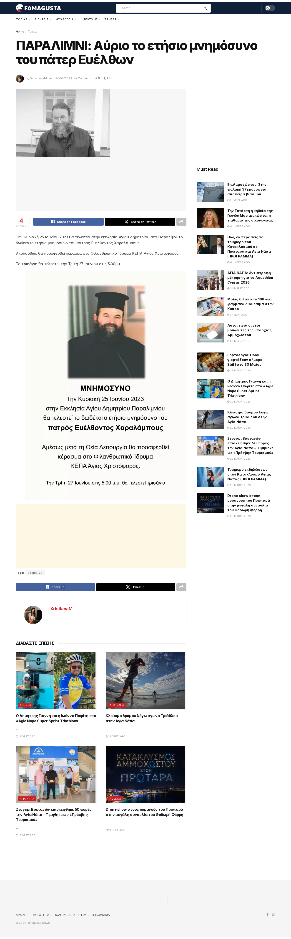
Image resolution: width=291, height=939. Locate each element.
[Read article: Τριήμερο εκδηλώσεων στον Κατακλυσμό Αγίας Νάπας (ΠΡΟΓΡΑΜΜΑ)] (210, 477)
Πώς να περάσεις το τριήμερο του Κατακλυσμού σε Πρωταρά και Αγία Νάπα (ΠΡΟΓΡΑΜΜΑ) (249, 246)
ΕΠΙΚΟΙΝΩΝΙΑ (101, 916)
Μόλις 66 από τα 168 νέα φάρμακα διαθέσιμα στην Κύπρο (250, 304)
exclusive (35, 573)
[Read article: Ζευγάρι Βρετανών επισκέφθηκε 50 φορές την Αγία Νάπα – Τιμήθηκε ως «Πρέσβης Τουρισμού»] (56, 776)
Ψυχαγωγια (64, 19)
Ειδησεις (41, 19)
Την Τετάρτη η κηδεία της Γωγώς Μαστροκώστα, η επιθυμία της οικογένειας (250, 215)
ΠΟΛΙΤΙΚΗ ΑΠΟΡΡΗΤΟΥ (70, 916)
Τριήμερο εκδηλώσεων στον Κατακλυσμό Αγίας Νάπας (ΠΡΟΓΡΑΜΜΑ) (249, 474)
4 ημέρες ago (238, 226)
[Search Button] (206, 8)
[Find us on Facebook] (267, 916)
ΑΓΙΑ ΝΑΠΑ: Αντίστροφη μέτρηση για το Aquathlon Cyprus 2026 (250, 277)
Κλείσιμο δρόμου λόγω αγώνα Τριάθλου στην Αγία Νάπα (247, 417)
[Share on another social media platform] (181, 222)
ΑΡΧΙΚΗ (21, 916)
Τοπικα (22, 19)
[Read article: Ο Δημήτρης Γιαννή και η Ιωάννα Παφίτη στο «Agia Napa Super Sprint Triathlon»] (56, 683)
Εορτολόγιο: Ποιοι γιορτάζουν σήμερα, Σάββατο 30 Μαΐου (245, 360)
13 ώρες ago (115, 738)
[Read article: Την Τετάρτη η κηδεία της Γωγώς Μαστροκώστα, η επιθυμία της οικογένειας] (210, 218)
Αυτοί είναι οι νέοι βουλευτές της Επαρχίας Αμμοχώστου (249, 330)
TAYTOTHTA (40, 916)
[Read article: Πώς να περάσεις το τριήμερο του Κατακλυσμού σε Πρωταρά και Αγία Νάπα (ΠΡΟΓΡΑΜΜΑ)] (210, 244)
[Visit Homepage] (38, 8)
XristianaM (38, 78)
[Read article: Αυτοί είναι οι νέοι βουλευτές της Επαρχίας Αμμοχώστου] (210, 332)
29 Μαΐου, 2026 (239, 370)
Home (20, 31)
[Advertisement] (101, 537)
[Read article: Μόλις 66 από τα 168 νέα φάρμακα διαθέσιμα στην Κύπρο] (210, 306)
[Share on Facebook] (68, 222)
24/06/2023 (63, 78)
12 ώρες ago (25, 738)
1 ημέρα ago (237, 200)
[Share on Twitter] (140, 222)
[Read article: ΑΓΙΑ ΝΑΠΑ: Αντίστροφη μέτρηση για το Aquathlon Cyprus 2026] (210, 280)
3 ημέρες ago (238, 288)
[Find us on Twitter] (273, 916)
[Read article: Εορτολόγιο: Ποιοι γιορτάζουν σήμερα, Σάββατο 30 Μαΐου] (210, 362)
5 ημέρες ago (238, 340)
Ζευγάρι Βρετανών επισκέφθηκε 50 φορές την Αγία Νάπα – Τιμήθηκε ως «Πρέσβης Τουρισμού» (54, 816)
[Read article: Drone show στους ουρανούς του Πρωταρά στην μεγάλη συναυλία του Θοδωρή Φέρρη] (146, 776)
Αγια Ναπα (117, 706)
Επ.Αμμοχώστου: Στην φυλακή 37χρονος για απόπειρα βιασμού (246, 189)
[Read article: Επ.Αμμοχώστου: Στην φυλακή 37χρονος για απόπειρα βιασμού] (210, 192)
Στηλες (110, 19)
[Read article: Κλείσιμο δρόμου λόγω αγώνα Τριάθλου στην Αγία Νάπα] (146, 683)
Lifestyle (89, 19)
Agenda (25, 706)
